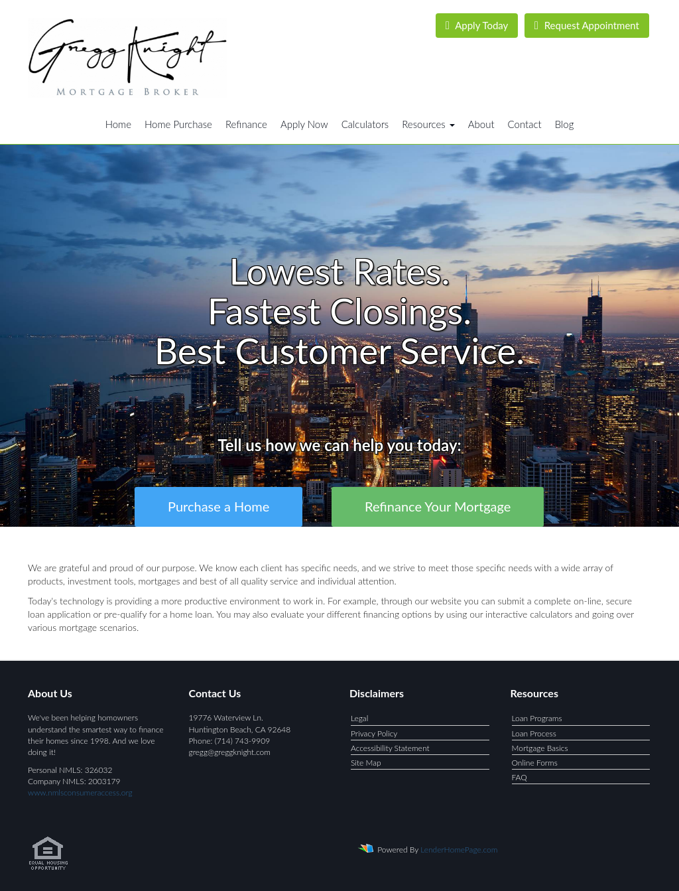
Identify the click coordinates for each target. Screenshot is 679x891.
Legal (359, 718)
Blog (564, 124)
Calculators (365, 124)
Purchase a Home (218, 506)
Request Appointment (586, 25)
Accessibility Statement (390, 748)
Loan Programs (537, 718)
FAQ (519, 777)
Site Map (366, 763)
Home (118, 124)
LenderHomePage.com (458, 850)
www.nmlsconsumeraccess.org (80, 792)
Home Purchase (178, 124)
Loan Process (534, 733)
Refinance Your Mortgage (438, 506)
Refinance (246, 124)
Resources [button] (428, 124)
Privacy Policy (374, 733)
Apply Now (304, 124)
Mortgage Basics (540, 748)
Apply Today (477, 25)
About (481, 124)
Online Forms (535, 763)
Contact (525, 124)
